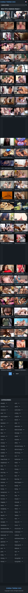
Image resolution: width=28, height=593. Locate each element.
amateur (5, 406)
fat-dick (4, 499)
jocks (3, 551)
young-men (19, 561)
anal (3, 413)
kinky (3, 555)
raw (17, 476)
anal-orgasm (5, 416)
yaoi (17, 551)
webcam (18, 548)
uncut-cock (19, 528)
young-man (19, 558)
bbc (3, 426)
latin (17, 403)
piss (17, 466)
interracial (5, 535)
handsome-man (6, 528)
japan (3, 538)
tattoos (18, 515)
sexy (17, 495)
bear (3, 433)
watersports (19, 545)
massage (18, 433)
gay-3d (4, 515)
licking (18, 413)
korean (4, 561)
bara (3, 420)
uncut (18, 525)
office (18, 443)
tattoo (18, 512)
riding (18, 489)
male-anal (19, 426)
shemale (18, 502)
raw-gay (18, 479)
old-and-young (20, 446)
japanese (4, 542)
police (17, 472)
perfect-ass (19, 459)
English (26, 1)
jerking (4, 545)
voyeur (18, 542)
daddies (4, 453)
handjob (4, 522)
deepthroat (5, 462)
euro (3, 476)
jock (3, 548)
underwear (19, 532)
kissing (4, 558)
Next (17, 373)
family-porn (5, 492)
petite (17, 462)
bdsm (3, 429)
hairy (3, 518)
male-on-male (20, 429)
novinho (18, 439)
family (4, 489)
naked (17, 436)
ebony (3, 469)
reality (18, 486)
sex (17, 492)
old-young (19, 453)
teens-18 (18, 522)
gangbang (5, 509)
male (17, 423)
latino (18, 406)
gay (3, 512)
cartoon (4, 436)
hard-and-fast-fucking (7, 532)
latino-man (19, 410)
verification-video (20, 538)
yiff (17, 555)
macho (17, 420)
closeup (4, 449)
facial (3, 486)
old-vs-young (19, 449)
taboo (18, 509)
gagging (4, 502)
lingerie (18, 416)
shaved (18, 499)
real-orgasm (19, 482)
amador (4, 403)
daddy (4, 456)
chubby (4, 446)
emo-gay (4, 472)
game (4, 505)
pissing (18, 469)
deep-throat (5, 459)
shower (18, 505)
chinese (4, 443)
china (3, 439)
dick (3, 466)
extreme (4, 482)
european (5, 479)
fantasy (4, 495)
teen (17, 518)
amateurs (4, 410)
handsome (5, 525)
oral (17, 456)
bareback (5, 423)
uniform (18, 535)
